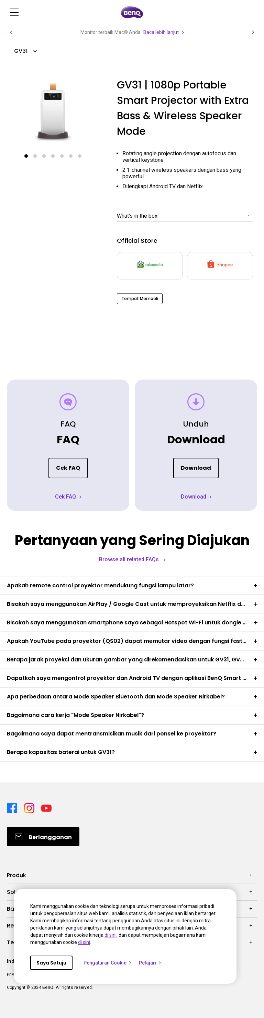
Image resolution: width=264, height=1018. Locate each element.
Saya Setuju (51, 962)
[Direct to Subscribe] (43, 836)
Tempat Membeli (139, 298)
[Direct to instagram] (30, 807)
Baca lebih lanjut (161, 32)
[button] (11, 32)
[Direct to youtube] (46, 807)
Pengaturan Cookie (108, 963)
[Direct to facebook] (13, 807)
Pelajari (150, 963)
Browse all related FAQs (129, 559)
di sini (110, 935)
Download (196, 468)
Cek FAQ (68, 468)
